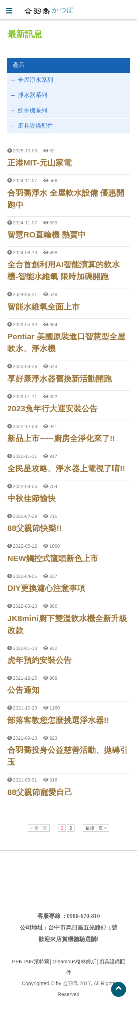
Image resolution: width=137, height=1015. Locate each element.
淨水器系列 (32, 95)
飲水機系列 (32, 110)
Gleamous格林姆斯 (74, 961)
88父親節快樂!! (34, 528)
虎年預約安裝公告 (39, 660)
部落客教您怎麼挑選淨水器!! (58, 720)
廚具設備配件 (35, 126)
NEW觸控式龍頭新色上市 (52, 558)
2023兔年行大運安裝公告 (52, 408)
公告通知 (23, 690)
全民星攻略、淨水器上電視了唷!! (66, 468)
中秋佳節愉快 (31, 498)
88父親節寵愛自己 (39, 792)
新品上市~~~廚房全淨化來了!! (61, 438)
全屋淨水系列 (35, 80)
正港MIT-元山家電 (39, 162)
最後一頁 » (96, 828)
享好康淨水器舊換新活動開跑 (59, 378)
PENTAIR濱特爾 (30, 961)
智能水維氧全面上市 (43, 306)
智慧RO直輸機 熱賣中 (46, 234)
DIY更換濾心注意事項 (46, 588)
